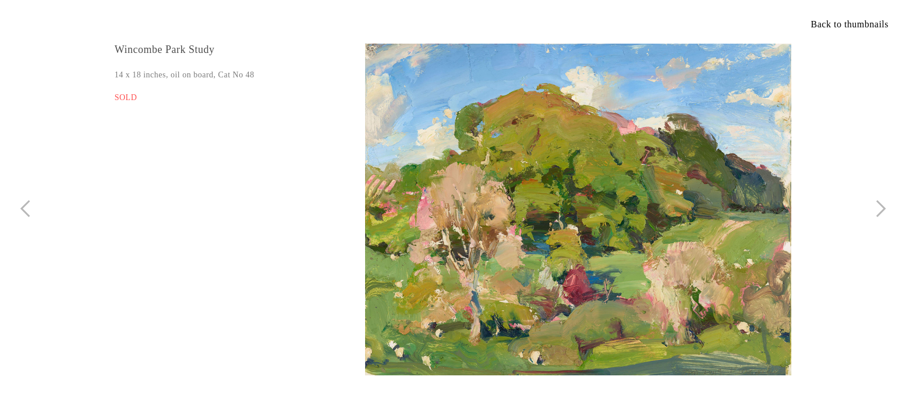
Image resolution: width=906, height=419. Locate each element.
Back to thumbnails (850, 24)
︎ (25, 208)
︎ (881, 208)
